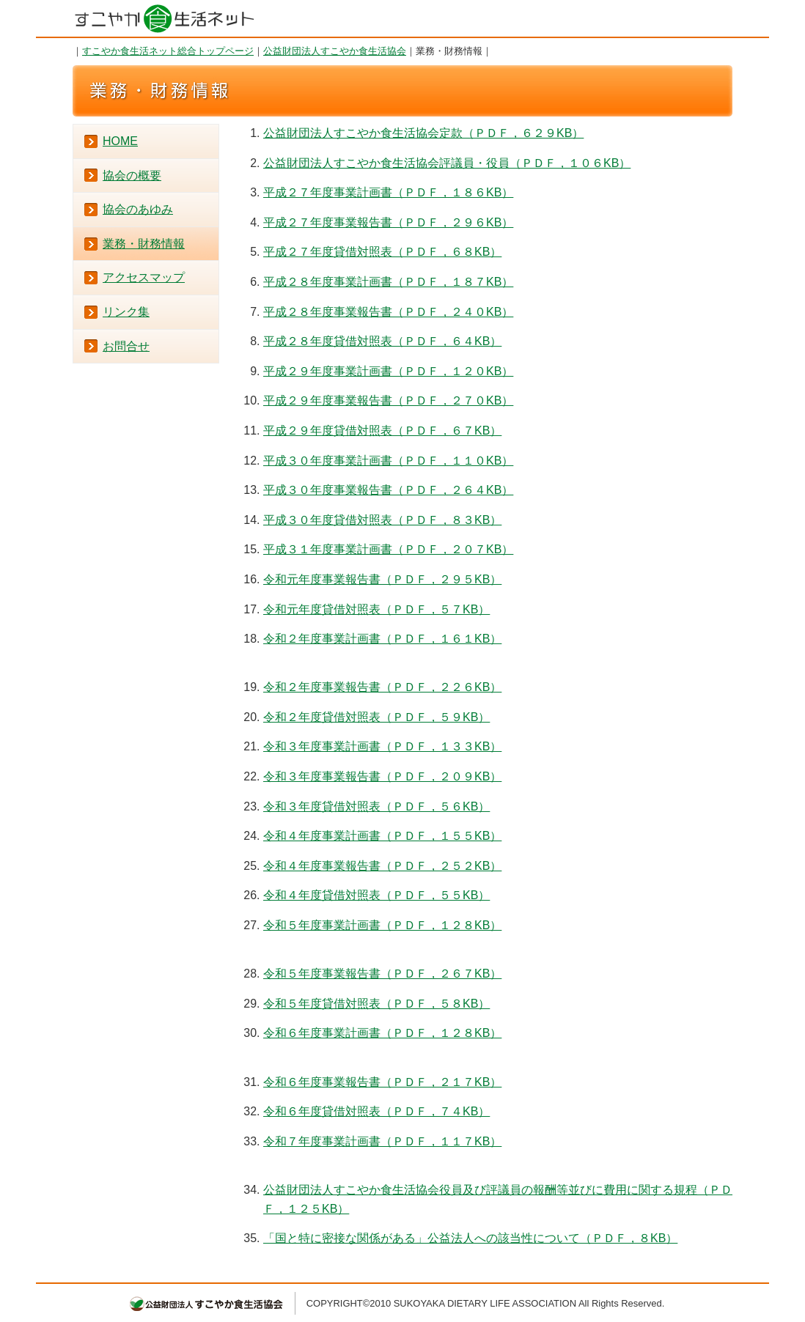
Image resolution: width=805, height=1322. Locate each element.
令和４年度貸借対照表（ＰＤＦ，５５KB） (376, 895)
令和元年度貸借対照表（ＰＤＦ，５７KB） (376, 609)
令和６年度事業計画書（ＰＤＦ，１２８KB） (382, 1033)
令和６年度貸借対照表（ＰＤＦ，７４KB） (376, 1111)
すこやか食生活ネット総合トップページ (168, 50)
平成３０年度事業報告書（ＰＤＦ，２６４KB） (388, 490)
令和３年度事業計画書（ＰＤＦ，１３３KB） (382, 746)
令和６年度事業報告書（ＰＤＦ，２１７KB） (382, 1082)
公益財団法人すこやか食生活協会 (334, 50)
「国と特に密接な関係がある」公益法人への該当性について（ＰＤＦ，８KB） (470, 1238)
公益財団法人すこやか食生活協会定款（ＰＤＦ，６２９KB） (423, 133)
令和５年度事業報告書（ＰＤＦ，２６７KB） (382, 973)
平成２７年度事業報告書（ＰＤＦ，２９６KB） (388, 222)
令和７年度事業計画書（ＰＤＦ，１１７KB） (382, 1141)
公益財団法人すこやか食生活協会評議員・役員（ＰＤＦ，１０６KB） (447, 163)
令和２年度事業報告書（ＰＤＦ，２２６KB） (382, 687)
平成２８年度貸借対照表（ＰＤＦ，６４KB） (382, 341)
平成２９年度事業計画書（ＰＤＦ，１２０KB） (388, 371)
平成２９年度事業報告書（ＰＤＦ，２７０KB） (388, 400)
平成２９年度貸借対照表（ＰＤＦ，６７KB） (382, 430)
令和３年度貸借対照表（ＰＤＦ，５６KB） (376, 806)
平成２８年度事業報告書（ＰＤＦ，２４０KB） (388, 312)
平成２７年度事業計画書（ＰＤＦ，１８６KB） (388, 192)
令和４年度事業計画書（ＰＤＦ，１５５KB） (382, 836)
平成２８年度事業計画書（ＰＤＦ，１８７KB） (388, 282)
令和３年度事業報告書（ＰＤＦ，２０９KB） (382, 776)
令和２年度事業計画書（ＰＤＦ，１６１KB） (382, 638)
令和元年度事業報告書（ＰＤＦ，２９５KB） (382, 579)
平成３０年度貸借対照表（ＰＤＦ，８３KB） (382, 520)
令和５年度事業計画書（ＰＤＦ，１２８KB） (382, 925)
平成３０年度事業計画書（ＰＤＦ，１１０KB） (388, 460)
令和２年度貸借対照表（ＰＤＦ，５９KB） (376, 717)
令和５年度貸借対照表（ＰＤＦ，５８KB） (376, 1003)
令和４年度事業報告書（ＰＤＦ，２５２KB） (382, 866)
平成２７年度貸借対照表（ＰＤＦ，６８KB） (382, 251)
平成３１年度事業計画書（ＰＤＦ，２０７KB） (388, 549)
